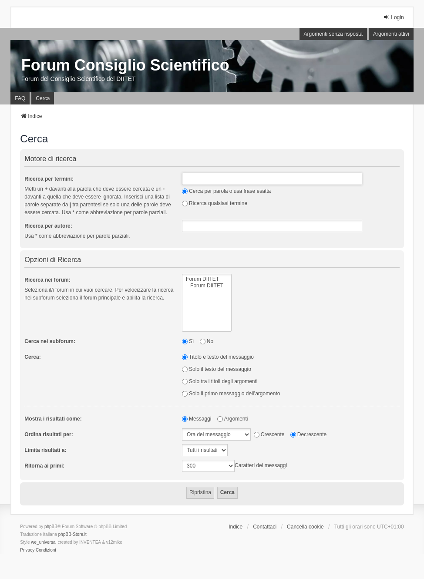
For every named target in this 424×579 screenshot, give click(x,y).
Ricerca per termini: (49, 179)
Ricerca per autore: (48, 226)
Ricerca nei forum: (47, 280)
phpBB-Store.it (72, 534)
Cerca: (32, 357)
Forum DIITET (207, 279)
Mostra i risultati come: (52, 419)
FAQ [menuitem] (20, 98)
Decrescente (308, 434)
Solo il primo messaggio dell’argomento (231, 393)
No (206, 341)
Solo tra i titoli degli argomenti (219, 381)
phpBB (50, 526)
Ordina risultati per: (48, 434)
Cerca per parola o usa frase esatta (226, 191)
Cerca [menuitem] (43, 98)
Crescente (269, 434)
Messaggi (196, 419)
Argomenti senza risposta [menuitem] (333, 34)
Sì (188, 341)
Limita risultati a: (45, 450)
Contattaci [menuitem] (264, 527)
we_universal (43, 542)
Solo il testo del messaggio (216, 369)
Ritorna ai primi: (44, 466)
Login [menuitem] (393, 17)
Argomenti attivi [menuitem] (391, 34)
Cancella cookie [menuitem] (305, 527)
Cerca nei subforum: (49, 341)
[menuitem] (27, 550)
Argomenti (232, 419)
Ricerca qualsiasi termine (214, 203)
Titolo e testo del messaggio (218, 357)
